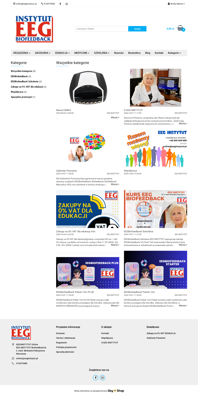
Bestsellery (134, 52)
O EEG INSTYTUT (109, 342)
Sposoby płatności (65, 352)
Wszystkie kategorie (22, 71)
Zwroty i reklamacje (65, 338)
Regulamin (61, 342)
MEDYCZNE (81, 52)
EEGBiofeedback (19, 76)
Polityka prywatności (66, 347)
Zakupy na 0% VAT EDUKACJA (161, 333)
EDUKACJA (62, 52)
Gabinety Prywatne (156, 338)
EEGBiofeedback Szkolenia (25, 81)
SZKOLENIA (102, 52)
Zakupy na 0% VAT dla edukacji (27, 86)
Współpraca (17, 91)
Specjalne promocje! (21, 97)
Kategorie (174, 52)
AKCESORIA (43, 52)
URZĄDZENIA (21, 52)
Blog (147, 52)
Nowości (119, 52)
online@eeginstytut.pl (27, 358)
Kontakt (159, 52)
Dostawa (60, 333)
